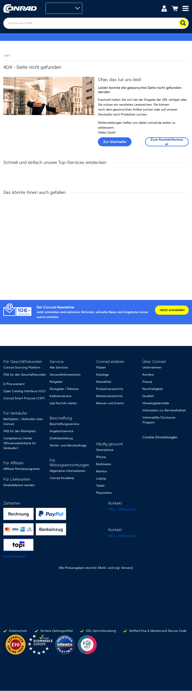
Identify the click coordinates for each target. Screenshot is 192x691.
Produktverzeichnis (109, 389)
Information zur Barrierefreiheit (164, 410)
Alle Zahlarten (14, 556)
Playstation (104, 493)
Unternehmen (152, 367)
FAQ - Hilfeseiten (121, 509)
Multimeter (103, 464)
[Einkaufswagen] (175, 8)
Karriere (148, 375)
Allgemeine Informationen (67, 471)
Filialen (101, 367)
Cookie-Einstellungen (159, 437)
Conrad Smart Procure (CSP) (24, 398)
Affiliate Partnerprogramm (21, 469)
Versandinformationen (65, 375)
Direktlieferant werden (19, 485)
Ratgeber (56, 382)
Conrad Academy (62, 478)
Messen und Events (110, 403)
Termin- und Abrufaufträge (68, 445)
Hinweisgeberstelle (155, 403)
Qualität (148, 396)
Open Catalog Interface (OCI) (24, 391)
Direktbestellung (61, 438)
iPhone (101, 457)
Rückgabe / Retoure (64, 389)
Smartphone (104, 450)
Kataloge (102, 375)
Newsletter (103, 382)
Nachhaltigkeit (152, 389)
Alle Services (59, 367)
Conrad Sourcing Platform (21, 367)
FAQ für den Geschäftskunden (24, 375)
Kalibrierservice (60, 396)
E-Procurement (14, 384)
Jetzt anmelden (172, 310)
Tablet (100, 486)
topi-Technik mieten (63, 403)
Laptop (101, 478)
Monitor (101, 471)
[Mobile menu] (185, 8)
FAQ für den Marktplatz (19, 431)
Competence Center (17, 438)
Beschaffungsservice (64, 424)
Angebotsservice (61, 431)
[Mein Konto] (164, 8)
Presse (147, 382)
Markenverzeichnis (109, 396)
